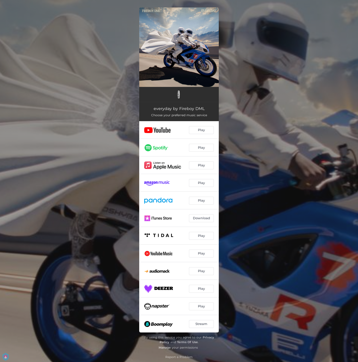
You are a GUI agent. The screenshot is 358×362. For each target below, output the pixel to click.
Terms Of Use (187, 342)
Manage (165, 347)
